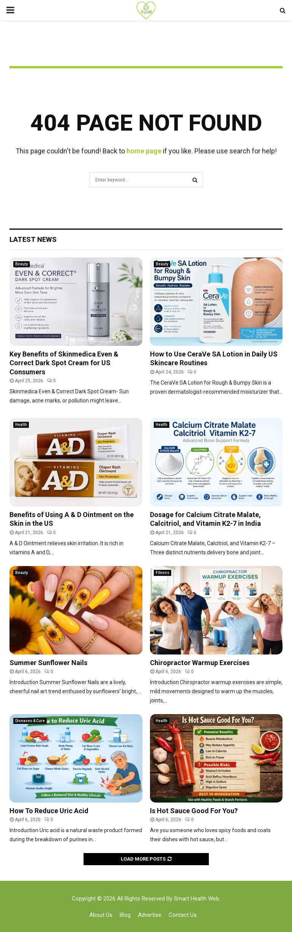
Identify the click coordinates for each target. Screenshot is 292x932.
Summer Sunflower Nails (48, 663)
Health (21, 425)
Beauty (21, 264)
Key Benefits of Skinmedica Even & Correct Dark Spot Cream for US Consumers (63, 363)
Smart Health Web (196, 898)
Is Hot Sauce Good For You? (194, 811)
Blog (125, 914)
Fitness (162, 573)
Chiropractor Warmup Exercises (199, 663)
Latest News (33, 239)
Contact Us (183, 914)
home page (143, 151)
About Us (100, 914)
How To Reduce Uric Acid (48, 811)
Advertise (149, 914)
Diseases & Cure (30, 721)
